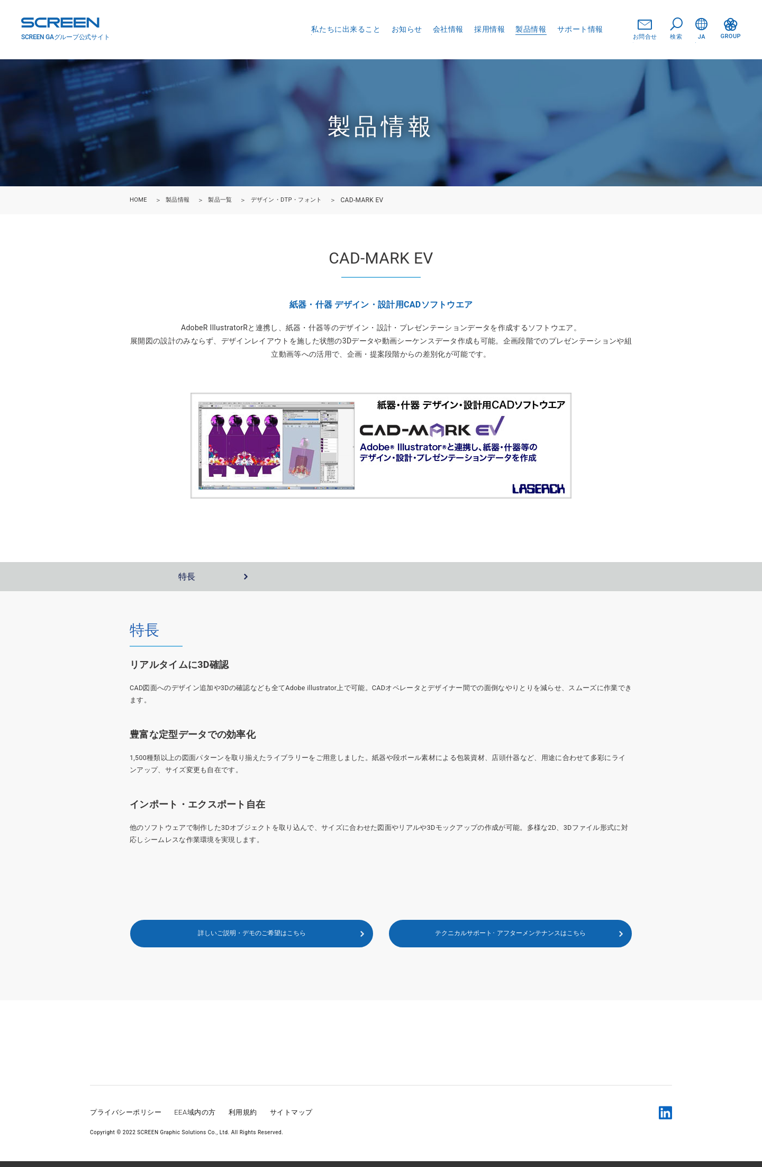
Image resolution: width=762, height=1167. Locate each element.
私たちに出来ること (345, 29)
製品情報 (530, 29)
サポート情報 (580, 29)
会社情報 (448, 29)
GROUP (731, 29)
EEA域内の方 (195, 1118)
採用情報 (489, 29)
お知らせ (407, 29)
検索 (676, 29)
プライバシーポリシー (125, 1118)
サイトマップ (291, 1118)
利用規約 (243, 1118)
